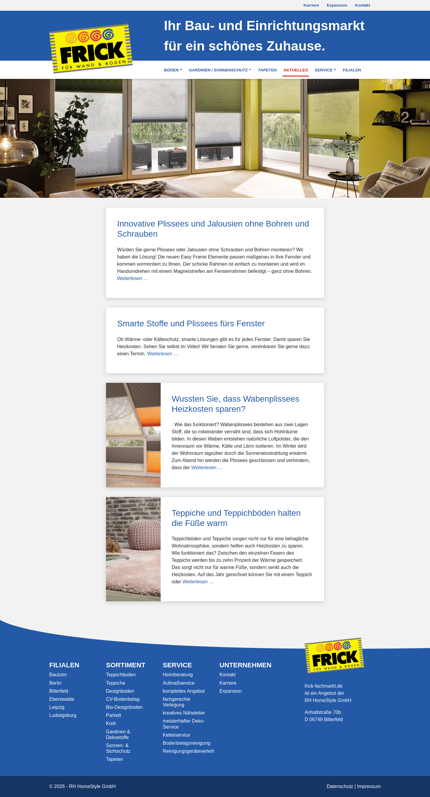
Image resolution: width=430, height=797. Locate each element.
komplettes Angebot (184, 691)
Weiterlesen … (132, 278)
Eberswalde (61, 699)
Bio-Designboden (124, 707)
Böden (171, 70)
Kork (111, 723)
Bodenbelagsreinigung (186, 743)
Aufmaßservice (179, 683)
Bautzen (58, 674)
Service (323, 70)
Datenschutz (340, 786)
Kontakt (362, 5)
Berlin (55, 683)
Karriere (311, 5)
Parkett (113, 715)
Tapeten (267, 70)
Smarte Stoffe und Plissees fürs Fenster (191, 323)
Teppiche (115, 683)
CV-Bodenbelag (122, 699)
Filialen (352, 70)
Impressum (369, 786)
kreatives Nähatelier (184, 712)
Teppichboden (121, 674)
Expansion (337, 5)
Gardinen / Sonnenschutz (218, 70)
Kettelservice (176, 735)
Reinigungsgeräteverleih (188, 751)
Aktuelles (296, 70)
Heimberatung (178, 674)
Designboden (120, 691)
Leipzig (56, 707)
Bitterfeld (58, 691)
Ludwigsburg (62, 715)
